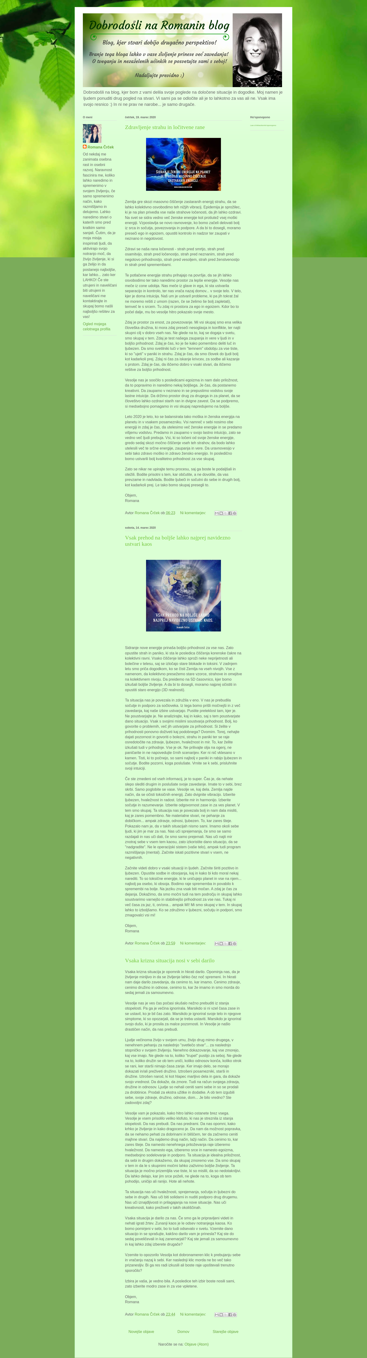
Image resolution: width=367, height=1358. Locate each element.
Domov (183, 1332)
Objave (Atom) (196, 1344)
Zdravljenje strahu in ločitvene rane (165, 127)
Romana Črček (101, 147)
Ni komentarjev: (193, 513)
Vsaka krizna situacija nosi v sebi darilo (170, 960)
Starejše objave (226, 1332)
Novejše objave (141, 1332)
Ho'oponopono (270, 125)
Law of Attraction (257, 125)
